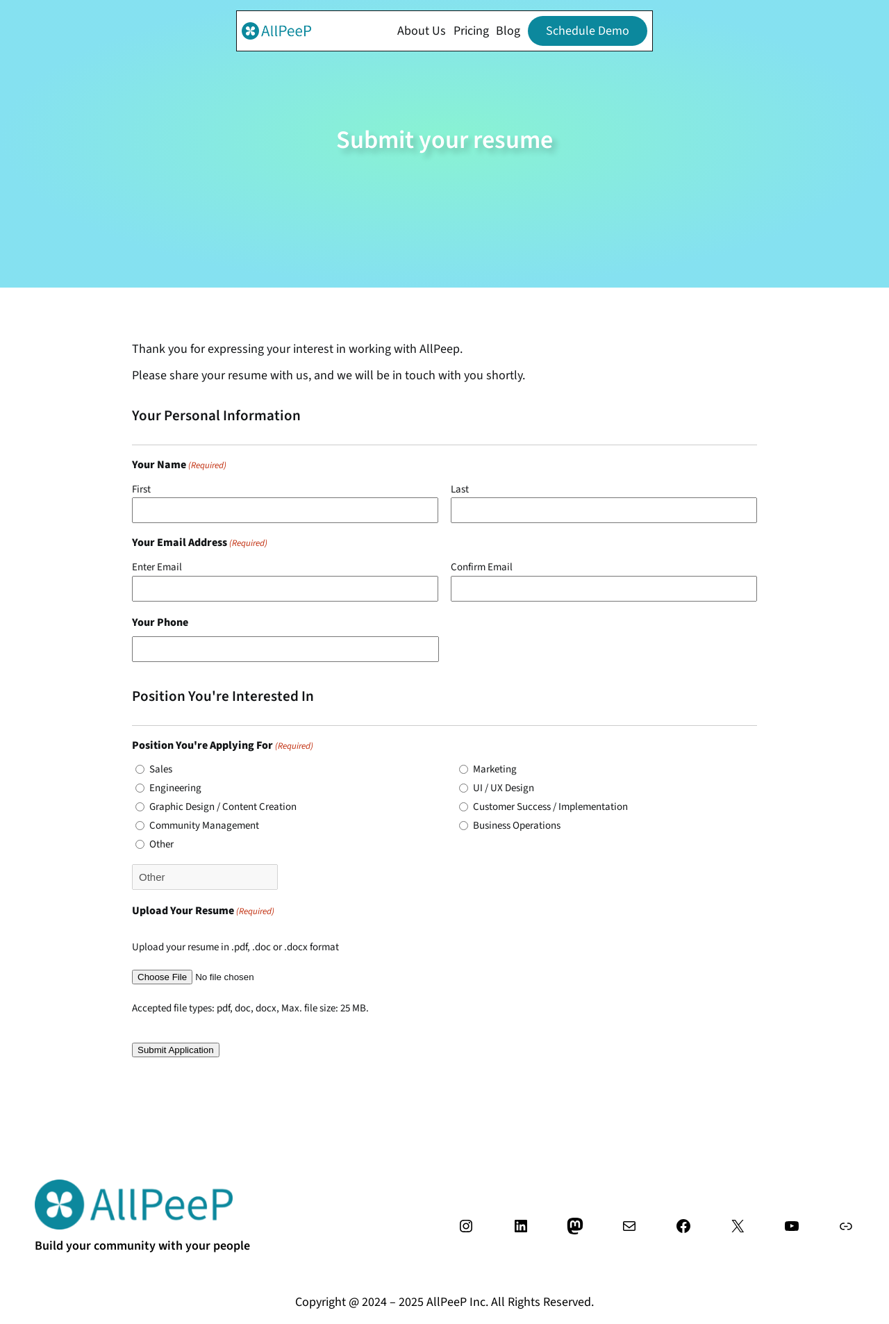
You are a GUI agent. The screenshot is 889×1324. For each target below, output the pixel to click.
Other (161, 844)
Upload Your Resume (203, 911)
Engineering (175, 788)
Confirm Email (482, 567)
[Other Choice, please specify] (205, 877)
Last (460, 489)
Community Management (204, 825)
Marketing (495, 769)
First (141, 489)
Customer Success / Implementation (550, 807)
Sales (160, 769)
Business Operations (516, 825)
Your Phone (160, 622)
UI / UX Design (503, 788)
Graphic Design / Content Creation (223, 807)
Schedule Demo (587, 31)
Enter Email (157, 567)
